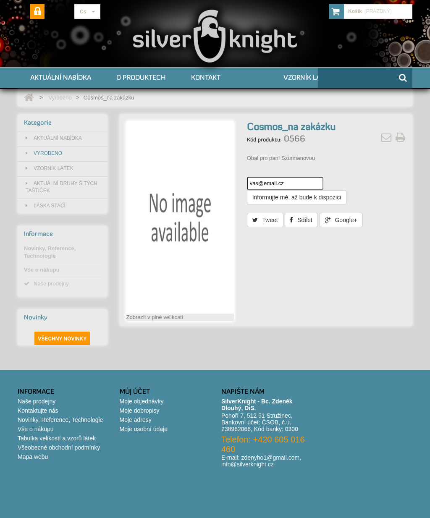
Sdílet (301, 220)
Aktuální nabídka (60, 77)
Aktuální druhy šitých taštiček (61, 187)
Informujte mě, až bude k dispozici (296, 197)
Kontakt (205, 77)
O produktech (141, 77)
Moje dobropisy (140, 410)
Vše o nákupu (42, 270)
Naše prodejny (46, 283)
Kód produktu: (264, 139)
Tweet (265, 220)
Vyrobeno (59, 97)
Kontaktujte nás (38, 410)
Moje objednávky (142, 401)
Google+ (341, 220)
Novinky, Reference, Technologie (50, 252)
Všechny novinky (62, 339)
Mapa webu (33, 456)
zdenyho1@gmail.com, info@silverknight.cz (261, 461)
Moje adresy (136, 419)
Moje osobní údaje (144, 429)
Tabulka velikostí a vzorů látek (57, 438)
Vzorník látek (307, 77)
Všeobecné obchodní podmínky (59, 447)
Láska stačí (46, 206)
